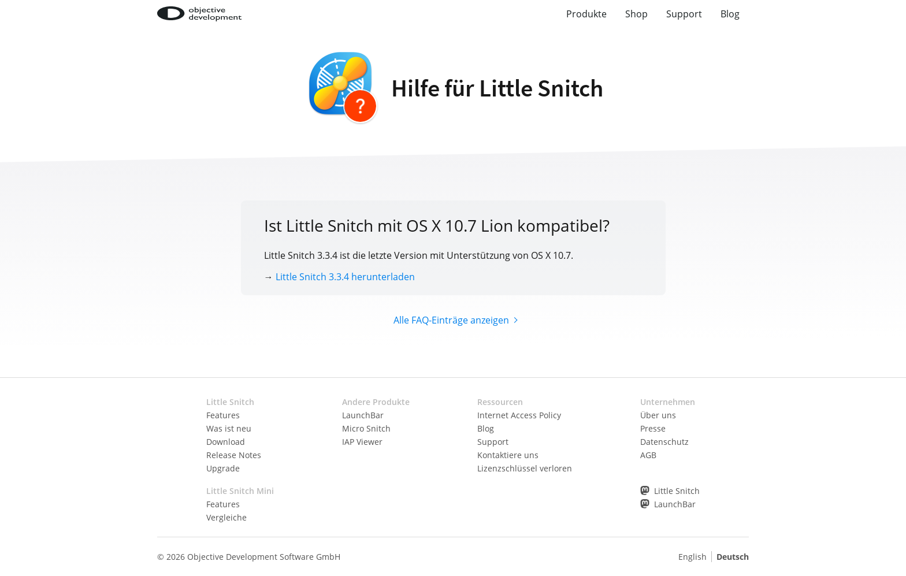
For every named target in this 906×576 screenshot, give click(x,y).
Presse (653, 428)
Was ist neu (228, 428)
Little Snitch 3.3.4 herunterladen (345, 276)
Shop (636, 14)
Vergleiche (226, 517)
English (692, 556)
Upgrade (223, 468)
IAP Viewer (362, 441)
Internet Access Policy (519, 415)
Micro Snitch (366, 428)
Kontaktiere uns (508, 454)
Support (684, 14)
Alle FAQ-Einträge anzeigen (451, 320)
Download (225, 441)
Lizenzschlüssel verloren (524, 468)
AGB (648, 454)
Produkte (586, 14)
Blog (730, 14)
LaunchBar (363, 415)
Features (223, 415)
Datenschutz (664, 441)
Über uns (658, 415)
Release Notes (233, 454)
